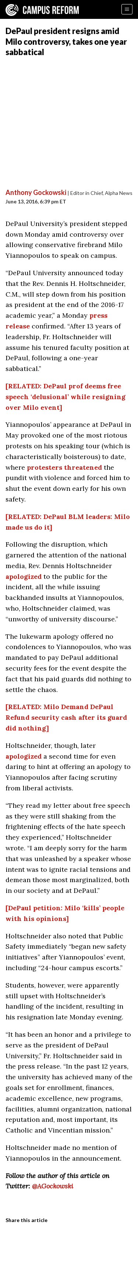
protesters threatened (64, 467)
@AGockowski (52, 1186)
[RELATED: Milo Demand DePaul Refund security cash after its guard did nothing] (66, 717)
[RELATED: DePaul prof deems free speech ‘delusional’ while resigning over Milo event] (65, 397)
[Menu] (126, 9)
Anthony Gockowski (36, 192)
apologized (24, 576)
